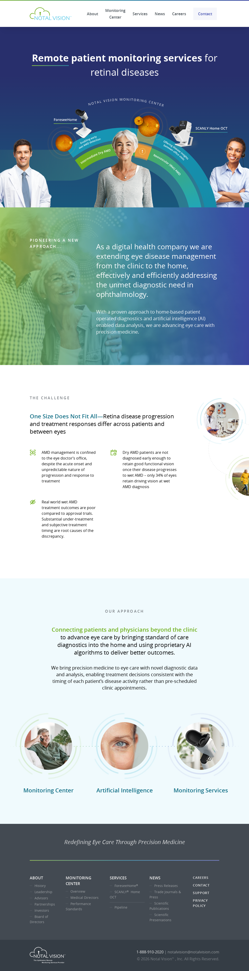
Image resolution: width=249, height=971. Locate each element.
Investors (42, 910)
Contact (205, 13)
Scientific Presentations (160, 917)
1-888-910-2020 (150, 952)
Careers (179, 13)
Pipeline (121, 907)
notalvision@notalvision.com (193, 952)
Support (201, 893)
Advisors (41, 898)
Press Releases (166, 885)
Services (140, 13)
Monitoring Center (115, 14)
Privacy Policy (200, 903)
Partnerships (45, 904)
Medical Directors (84, 897)
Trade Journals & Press (165, 894)
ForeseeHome (127, 885)
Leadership (43, 892)
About (92, 13)
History (40, 885)
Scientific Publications (159, 906)
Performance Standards (78, 906)
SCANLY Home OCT (125, 894)
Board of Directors (39, 919)
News (160, 13)
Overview (77, 891)
